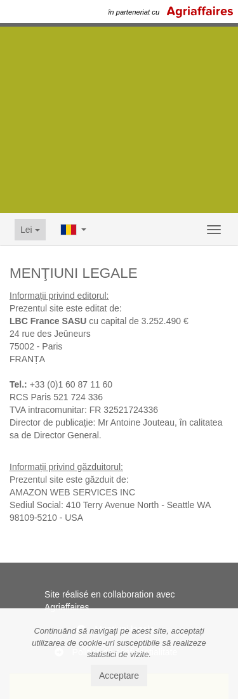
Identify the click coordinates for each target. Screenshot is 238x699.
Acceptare (119, 675)
